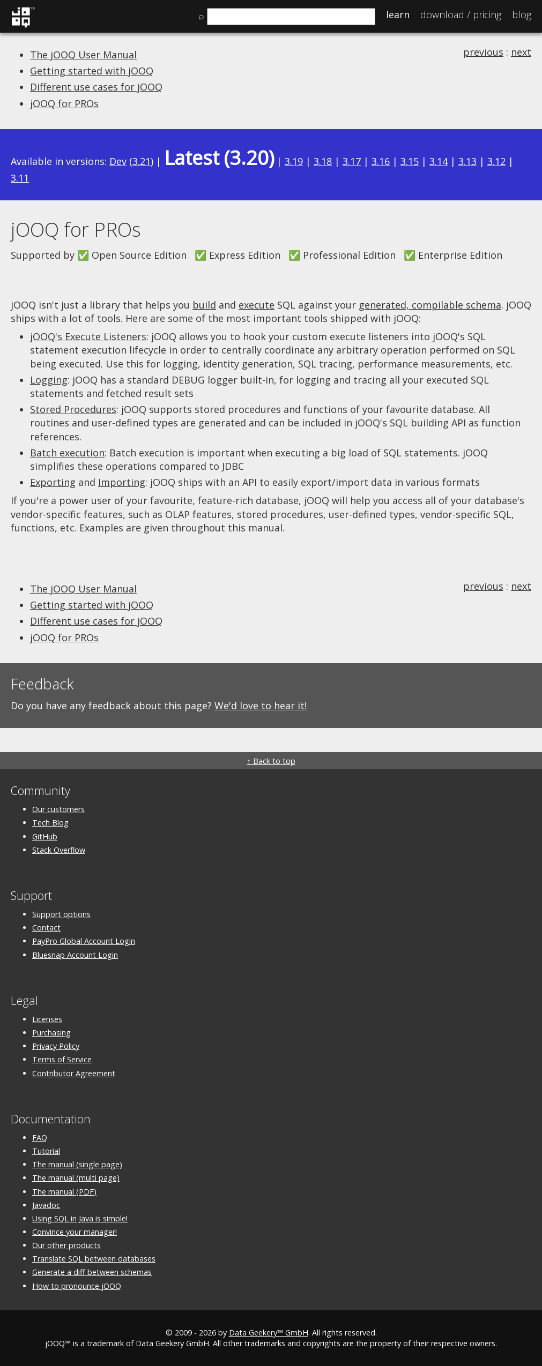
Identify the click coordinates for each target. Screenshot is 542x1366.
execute (256, 304)
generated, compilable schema (430, 304)
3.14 (438, 161)
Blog (521, 14)
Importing (121, 482)
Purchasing (51, 1032)
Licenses (47, 1019)
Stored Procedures (73, 409)
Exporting (53, 482)
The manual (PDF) (64, 1192)
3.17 (352, 161)
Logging (49, 379)
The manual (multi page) (76, 1178)
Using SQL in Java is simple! (80, 1218)
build (204, 304)
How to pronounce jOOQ (76, 1286)
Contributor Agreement (73, 1073)
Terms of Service (62, 1059)
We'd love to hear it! (260, 705)
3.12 (496, 161)
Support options (61, 914)
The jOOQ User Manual (83, 54)
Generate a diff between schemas (92, 1272)
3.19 (294, 161)
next (521, 52)
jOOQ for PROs (64, 103)
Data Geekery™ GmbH (268, 1332)
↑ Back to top (271, 761)
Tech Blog (50, 822)
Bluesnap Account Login (75, 955)
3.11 (20, 177)
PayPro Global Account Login (83, 941)
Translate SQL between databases (93, 1259)
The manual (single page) (77, 1164)
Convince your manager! (74, 1232)
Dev (118, 161)
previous (483, 52)
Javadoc (46, 1205)
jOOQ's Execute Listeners (88, 336)
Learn (398, 14)
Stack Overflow (58, 850)
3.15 (409, 161)
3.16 (381, 161)
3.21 (141, 161)
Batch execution (67, 452)
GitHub (44, 836)
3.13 (467, 161)
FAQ (39, 1137)
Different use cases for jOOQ (96, 86)
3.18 (323, 161)
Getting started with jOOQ (91, 70)
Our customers (58, 809)
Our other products (66, 1245)
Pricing (460, 14)
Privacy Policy (55, 1046)
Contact (46, 927)
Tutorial (46, 1151)
